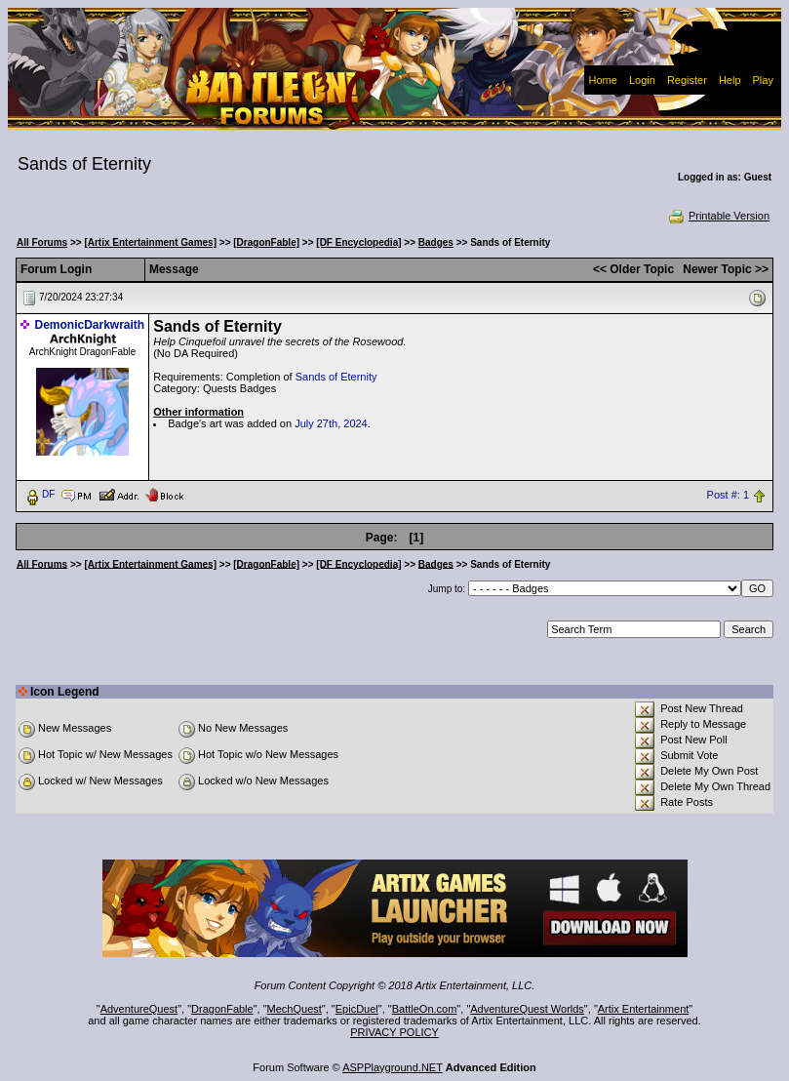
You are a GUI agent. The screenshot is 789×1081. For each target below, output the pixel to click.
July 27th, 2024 (331, 423)
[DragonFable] (266, 242)
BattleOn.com (424, 1009)
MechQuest (294, 1009)
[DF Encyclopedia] (358, 242)
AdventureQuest (139, 1009)
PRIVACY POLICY (394, 1032)
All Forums (42, 242)
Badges (436, 242)
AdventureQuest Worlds (527, 1009)
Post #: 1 (728, 494)
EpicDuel (356, 1009)
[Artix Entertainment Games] (150, 242)
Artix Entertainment (644, 1009)
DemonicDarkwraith (90, 325)
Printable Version (718, 215)
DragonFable (222, 1009)
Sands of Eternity (336, 376)
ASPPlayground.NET (392, 1067)
